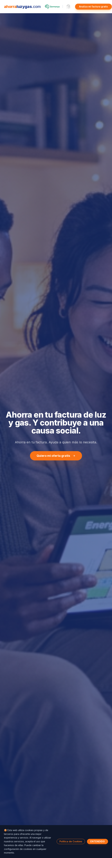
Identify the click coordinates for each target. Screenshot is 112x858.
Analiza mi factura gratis (93, 6)
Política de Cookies (70, 841)
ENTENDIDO (97, 841)
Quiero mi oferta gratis (56, 456)
